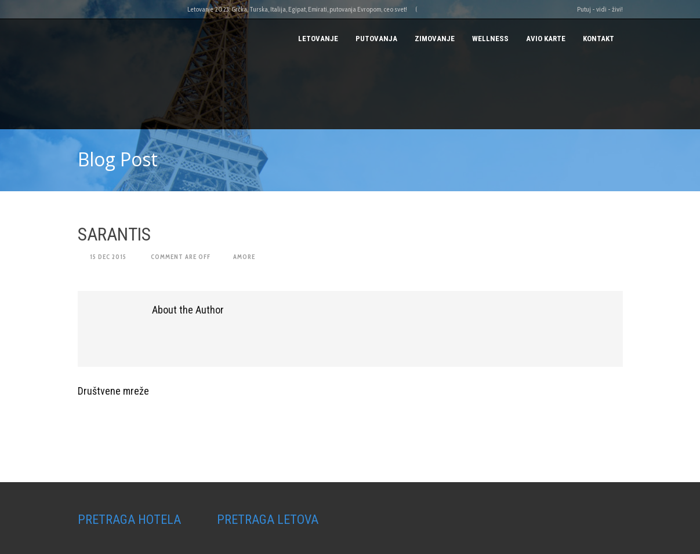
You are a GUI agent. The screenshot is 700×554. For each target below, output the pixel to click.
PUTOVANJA (376, 38)
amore (244, 257)
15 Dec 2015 (108, 257)
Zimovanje (435, 38)
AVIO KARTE (545, 38)
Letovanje (318, 38)
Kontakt (598, 38)
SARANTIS (114, 234)
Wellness (490, 38)
